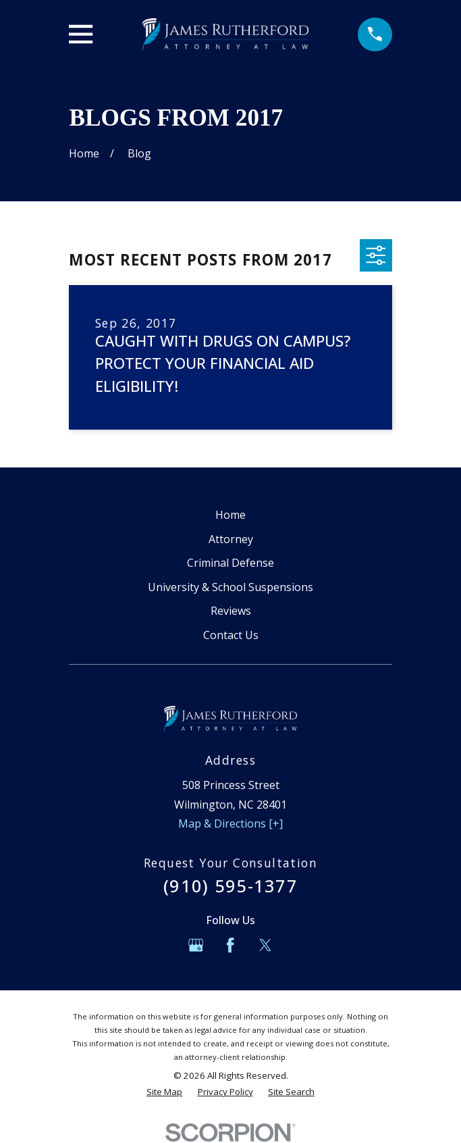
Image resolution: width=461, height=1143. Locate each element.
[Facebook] (230, 945)
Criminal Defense (230, 562)
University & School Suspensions (230, 587)
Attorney (231, 539)
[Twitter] (265, 945)
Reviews (231, 610)
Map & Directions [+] (230, 823)
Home (230, 514)
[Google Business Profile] (195, 945)
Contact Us (231, 635)
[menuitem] (164, 1092)
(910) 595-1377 (230, 886)
